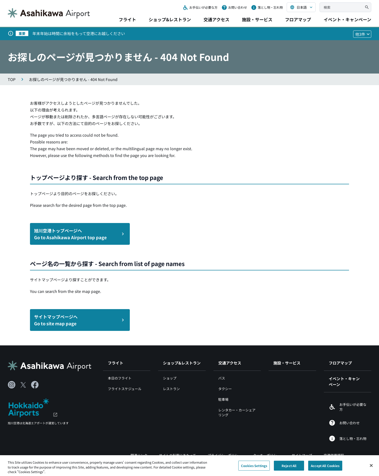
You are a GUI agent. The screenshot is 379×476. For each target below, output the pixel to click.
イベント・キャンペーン (347, 19)
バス (221, 378)
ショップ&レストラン (170, 19)
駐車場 (223, 399)
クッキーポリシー (266, 455)
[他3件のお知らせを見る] (362, 34)
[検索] (367, 7)
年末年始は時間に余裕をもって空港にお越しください (78, 33)
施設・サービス (257, 19)
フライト (127, 19)
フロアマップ (298, 19)
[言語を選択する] (301, 7)
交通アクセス (216, 19)
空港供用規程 (334, 455)
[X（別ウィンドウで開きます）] (23, 385)
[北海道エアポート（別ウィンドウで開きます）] (33, 407)
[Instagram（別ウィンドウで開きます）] (11, 385)
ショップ (169, 378)
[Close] (371, 466)
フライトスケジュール (124, 388)
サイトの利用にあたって (177, 455)
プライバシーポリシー (224, 455)
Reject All (289, 467)
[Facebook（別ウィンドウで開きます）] (35, 385)
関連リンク (139, 455)
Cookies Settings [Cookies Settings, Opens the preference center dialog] (254, 467)
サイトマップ (302, 455)
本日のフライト (119, 378)
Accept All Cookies (325, 467)
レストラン (171, 388)
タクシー (225, 388)
